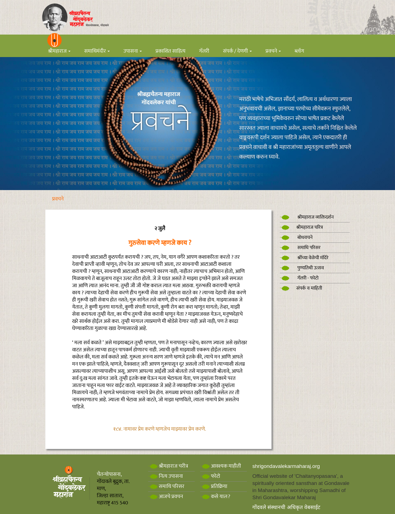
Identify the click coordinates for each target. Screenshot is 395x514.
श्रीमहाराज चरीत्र (168, 466)
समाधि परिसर (300, 248)
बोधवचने (296, 237)
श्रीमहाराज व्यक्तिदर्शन (307, 217)
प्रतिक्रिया (213, 486)
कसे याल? (215, 496)
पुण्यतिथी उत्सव (302, 268)
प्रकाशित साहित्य (170, 51)
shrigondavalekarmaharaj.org (286, 466)
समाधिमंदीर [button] (97, 51)
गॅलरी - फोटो (299, 278)
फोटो (210, 476)
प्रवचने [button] (273, 51)
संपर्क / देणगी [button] (237, 51)
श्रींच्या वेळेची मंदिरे (304, 258)
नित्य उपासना (165, 476)
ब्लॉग (299, 51)
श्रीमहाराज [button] (59, 51)
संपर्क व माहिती (301, 288)
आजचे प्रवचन (165, 496)
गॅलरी (204, 51)
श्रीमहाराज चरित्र (301, 227)
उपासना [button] (132, 51)
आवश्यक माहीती (220, 466)
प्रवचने (58, 199)
